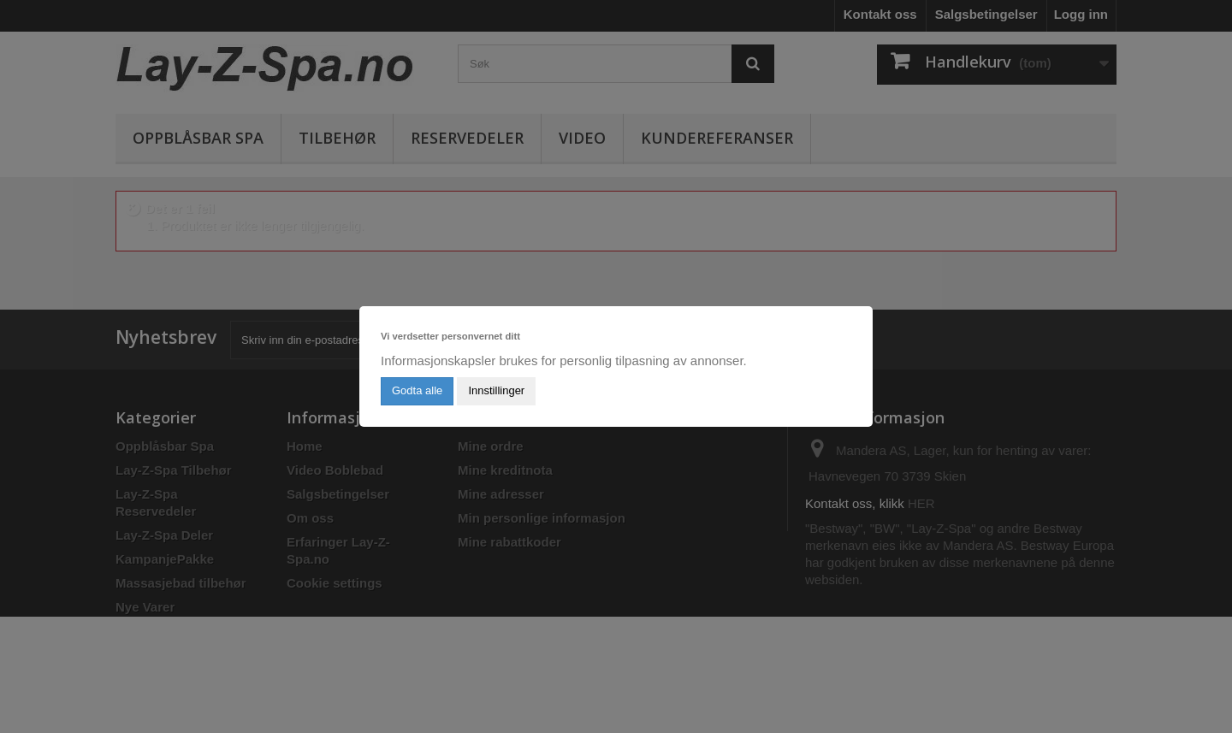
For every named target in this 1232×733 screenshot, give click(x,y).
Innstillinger (496, 390)
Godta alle (417, 390)
